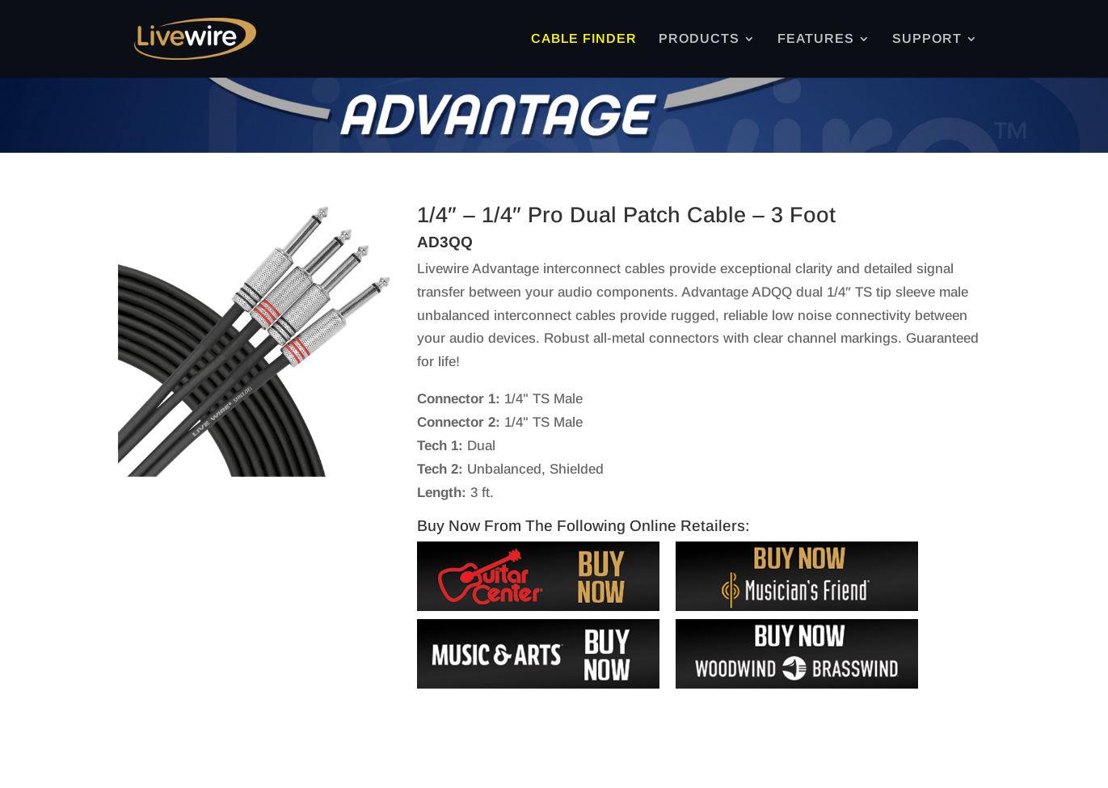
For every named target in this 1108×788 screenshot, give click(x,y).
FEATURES (815, 39)
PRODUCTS (699, 39)
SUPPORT (927, 39)
